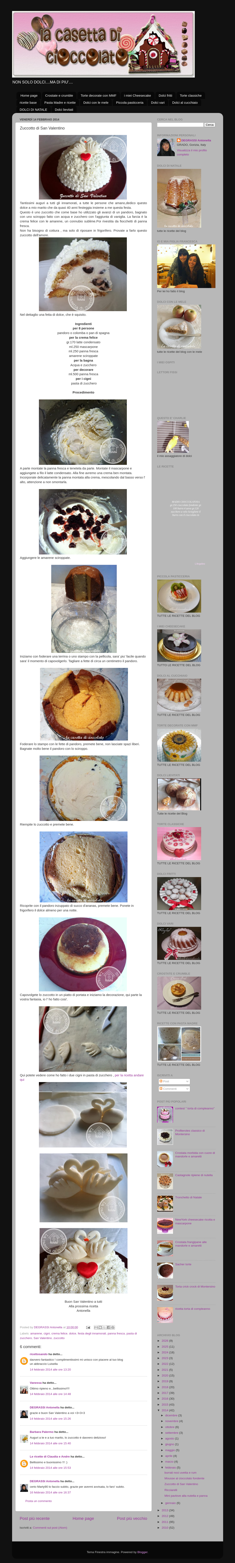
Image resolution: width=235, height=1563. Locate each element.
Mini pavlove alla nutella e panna (186, 1495)
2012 (165, 1516)
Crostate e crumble (59, 95)
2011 (165, 1522)
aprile (169, 1456)
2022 (165, 1363)
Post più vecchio (132, 1518)
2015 (165, 1404)
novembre (172, 1421)
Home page (29, 95)
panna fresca (116, 1333)
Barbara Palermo (42, 1432)
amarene (36, 1333)
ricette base (28, 102)
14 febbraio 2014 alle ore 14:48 (50, 1394)
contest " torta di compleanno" (195, 1108)
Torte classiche (191, 95)
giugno (170, 1444)
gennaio (171, 1503)
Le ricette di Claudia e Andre (50, 1456)
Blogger (142, 1552)
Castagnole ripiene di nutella (194, 1175)
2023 (165, 1358)
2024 (165, 1352)
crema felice (59, 1333)
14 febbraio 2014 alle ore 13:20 (50, 1369)
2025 (165, 1346)
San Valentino (43, 1338)
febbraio (171, 1467)
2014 (165, 1410)
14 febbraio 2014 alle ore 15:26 (50, 1418)
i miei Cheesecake (137, 95)
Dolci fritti (165, 95)
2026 (165, 1340)
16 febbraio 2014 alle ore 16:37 (50, 1492)
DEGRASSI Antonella (45, 1407)
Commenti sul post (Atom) (50, 1527)
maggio (170, 1450)
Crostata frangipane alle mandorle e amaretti (191, 1243)
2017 (165, 1393)
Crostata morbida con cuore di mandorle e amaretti (195, 1154)
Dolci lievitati (64, 109)
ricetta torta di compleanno (192, 1308)
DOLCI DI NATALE (33, 109)
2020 (165, 1375)
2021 (165, 1369)
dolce (72, 1333)
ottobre (170, 1427)
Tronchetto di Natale (188, 1197)
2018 (165, 1387)
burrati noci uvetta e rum (180, 1472)
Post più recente (35, 1518)
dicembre (171, 1415)
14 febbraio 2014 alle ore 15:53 (50, 1467)
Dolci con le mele (95, 102)
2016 (165, 1398)
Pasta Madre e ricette (60, 102)
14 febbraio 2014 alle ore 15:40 (50, 1443)
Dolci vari (158, 102)
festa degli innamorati (92, 1333)
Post (164, 1081)
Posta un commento (39, 1501)
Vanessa (36, 1382)
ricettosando (39, 1354)
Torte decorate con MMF (99, 95)
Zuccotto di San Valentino (181, 1484)
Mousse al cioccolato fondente (184, 1478)
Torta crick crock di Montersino (195, 1286)
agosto (170, 1438)
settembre (172, 1432)
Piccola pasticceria (129, 102)
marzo (169, 1461)
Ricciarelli (170, 1490)
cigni (47, 1333)
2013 (165, 1510)
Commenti (168, 1088)
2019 (165, 1381)
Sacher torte (183, 1264)
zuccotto (58, 1338)
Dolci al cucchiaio (185, 102)
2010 (165, 1527)
